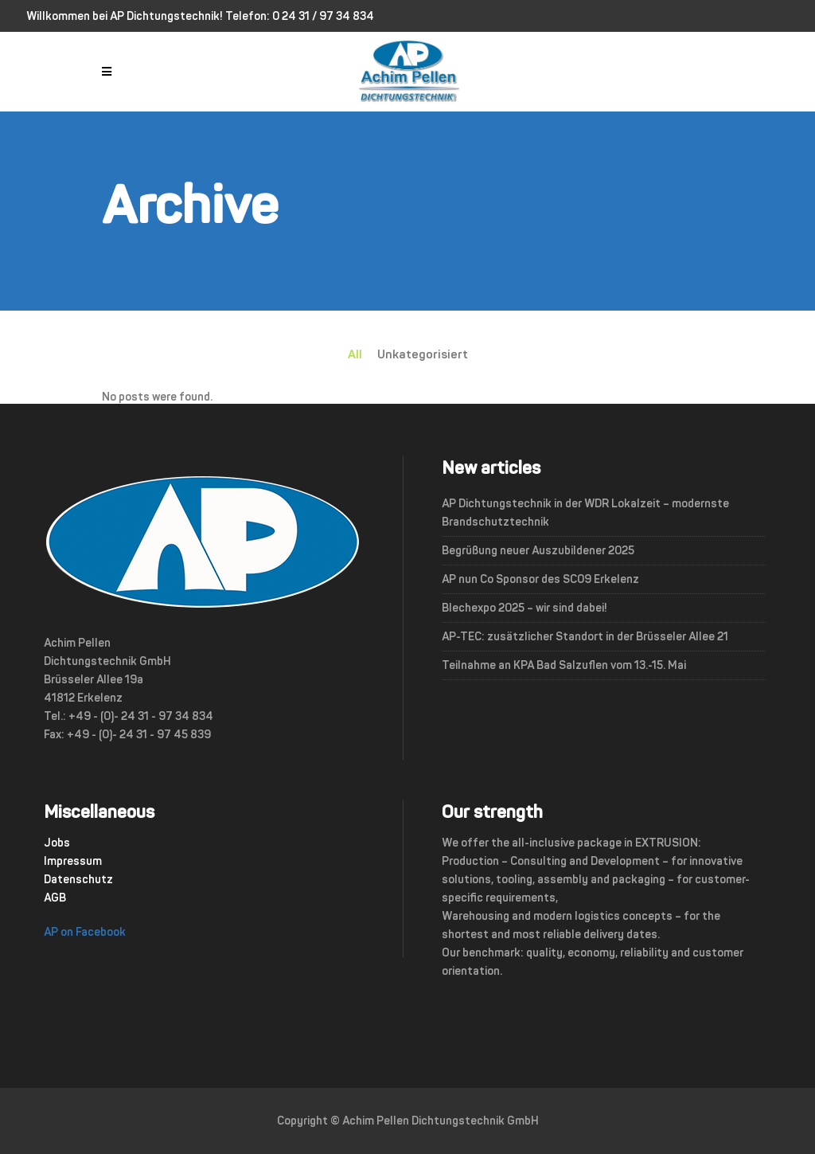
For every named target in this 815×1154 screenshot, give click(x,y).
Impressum (73, 861)
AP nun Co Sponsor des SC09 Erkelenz (540, 579)
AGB (55, 898)
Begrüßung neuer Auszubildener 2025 (538, 550)
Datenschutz (78, 879)
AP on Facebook (85, 932)
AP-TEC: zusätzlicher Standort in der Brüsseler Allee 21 (585, 637)
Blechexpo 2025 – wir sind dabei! (524, 608)
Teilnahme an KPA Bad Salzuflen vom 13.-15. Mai (564, 665)
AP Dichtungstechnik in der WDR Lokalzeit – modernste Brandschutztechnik (585, 513)
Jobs (57, 843)
